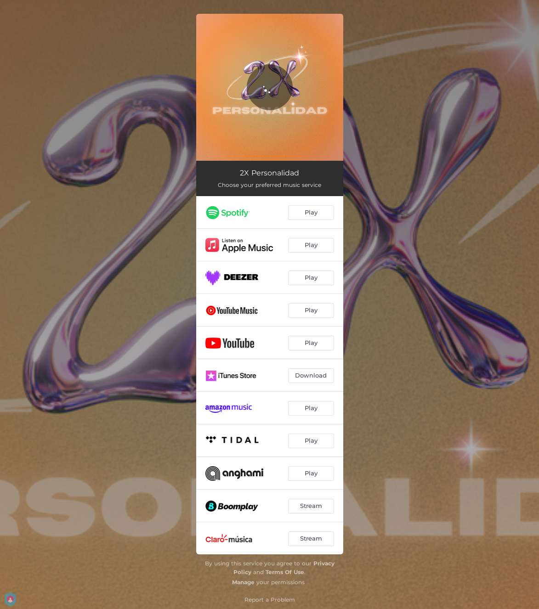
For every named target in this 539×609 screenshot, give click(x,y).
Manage (243, 582)
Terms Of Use (285, 572)
